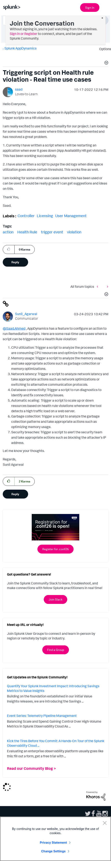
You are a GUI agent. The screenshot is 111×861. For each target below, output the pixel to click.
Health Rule (27, 232)
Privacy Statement (53, 842)
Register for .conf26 (55, 549)
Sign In (89, 7)
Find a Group (55, 650)
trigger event (52, 232)
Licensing (45, 216)
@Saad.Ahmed (14, 328)
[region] (55, 839)
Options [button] (103, 49)
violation (74, 232)
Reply (15, 262)
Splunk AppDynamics (20, 48)
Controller (26, 216)
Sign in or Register (23, 34)
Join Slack (55, 599)
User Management (71, 216)
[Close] (105, 823)
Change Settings (53, 851)
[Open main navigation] (105, 7)
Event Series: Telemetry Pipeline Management (42, 716)
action (8, 232)
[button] (105, 63)
